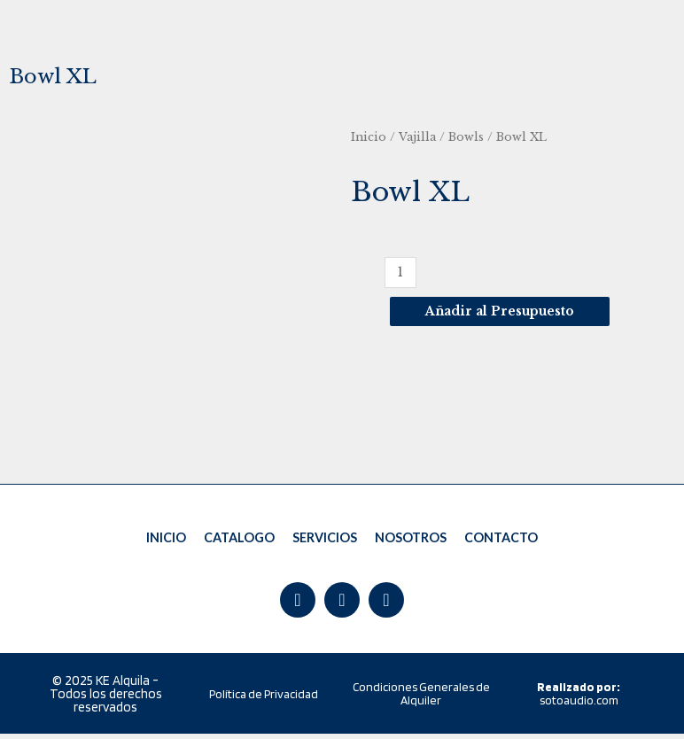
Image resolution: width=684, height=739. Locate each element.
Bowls (466, 137)
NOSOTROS (411, 540)
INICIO (167, 540)
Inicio (368, 137)
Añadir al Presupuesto (499, 311)
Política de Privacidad (263, 699)
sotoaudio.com (578, 698)
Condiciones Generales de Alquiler (421, 698)
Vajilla (417, 137)
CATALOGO (240, 540)
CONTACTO (501, 540)
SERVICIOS (324, 540)
